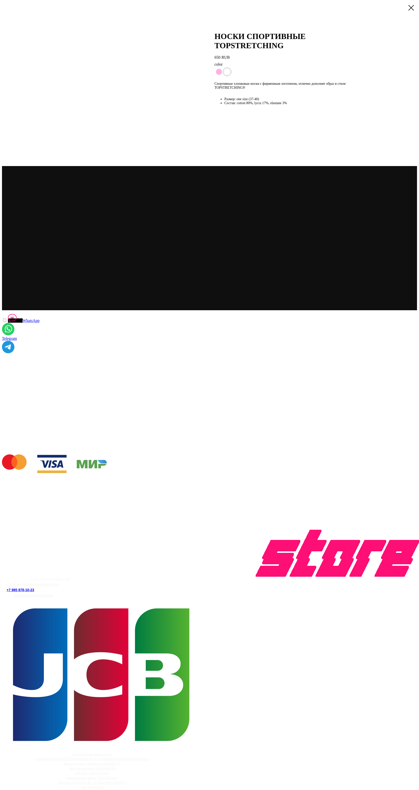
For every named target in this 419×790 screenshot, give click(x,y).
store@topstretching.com (33, 595)
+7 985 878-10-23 (20, 590)
